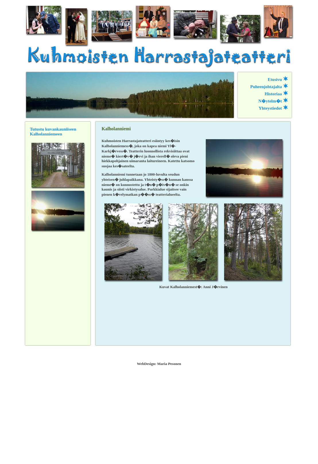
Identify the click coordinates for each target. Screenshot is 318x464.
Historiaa (273, 94)
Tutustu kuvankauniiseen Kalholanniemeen (53, 131)
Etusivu (275, 79)
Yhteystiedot (270, 108)
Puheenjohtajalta (266, 86)
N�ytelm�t (270, 101)
